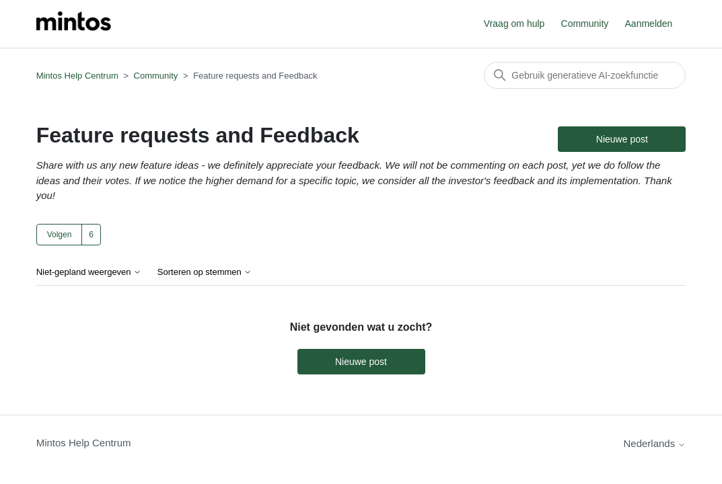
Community (585, 23)
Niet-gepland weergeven (89, 272)
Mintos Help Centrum (77, 76)
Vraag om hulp (514, 23)
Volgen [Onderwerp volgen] (59, 234)
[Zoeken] (585, 75)
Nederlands (654, 443)
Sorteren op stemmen (204, 272)
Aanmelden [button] (649, 23)
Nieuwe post (622, 139)
